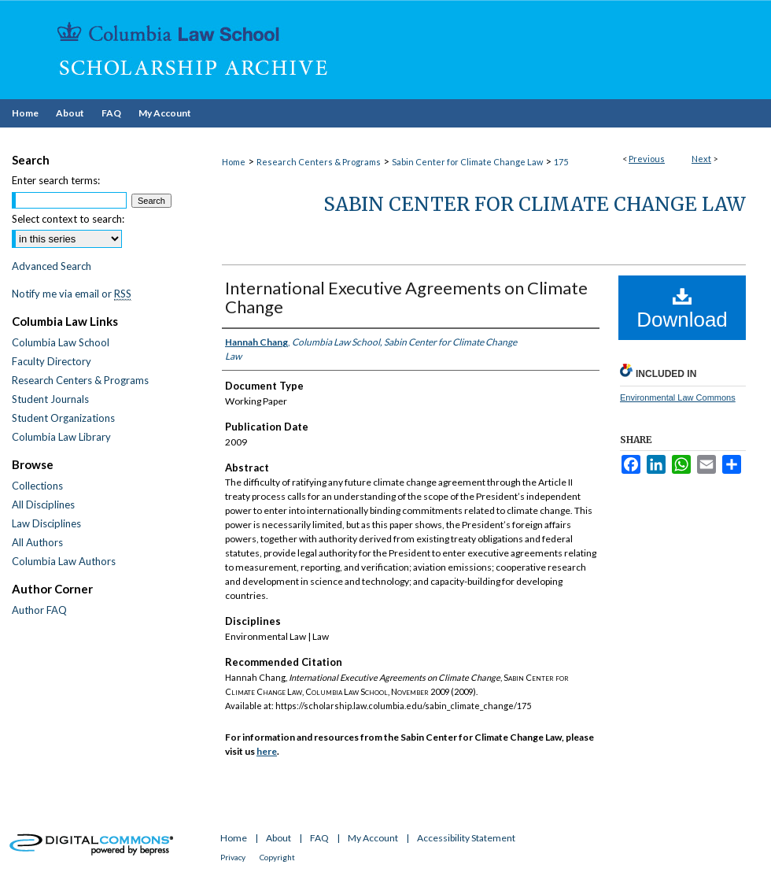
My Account (373, 838)
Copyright (277, 857)
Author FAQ (39, 610)
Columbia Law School (60, 342)
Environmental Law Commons (678, 397)
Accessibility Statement (466, 838)
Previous (647, 158)
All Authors (37, 542)
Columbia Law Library (61, 437)
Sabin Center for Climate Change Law (467, 162)
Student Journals (50, 399)
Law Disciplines (46, 523)
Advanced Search (51, 266)
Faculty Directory (51, 361)
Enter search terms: (56, 180)
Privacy (232, 857)
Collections (37, 485)
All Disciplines (43, 504)
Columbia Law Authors (64, 561)
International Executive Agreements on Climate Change (406, 297)
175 (561, 162)
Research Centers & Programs (318, 162)
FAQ (319, 838)
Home (233, 162)
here (266, 751)
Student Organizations (63, 418)
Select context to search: (68, 219)
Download (682, 308)
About (278, 838)
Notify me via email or (71, 293)
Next (701, 158)
